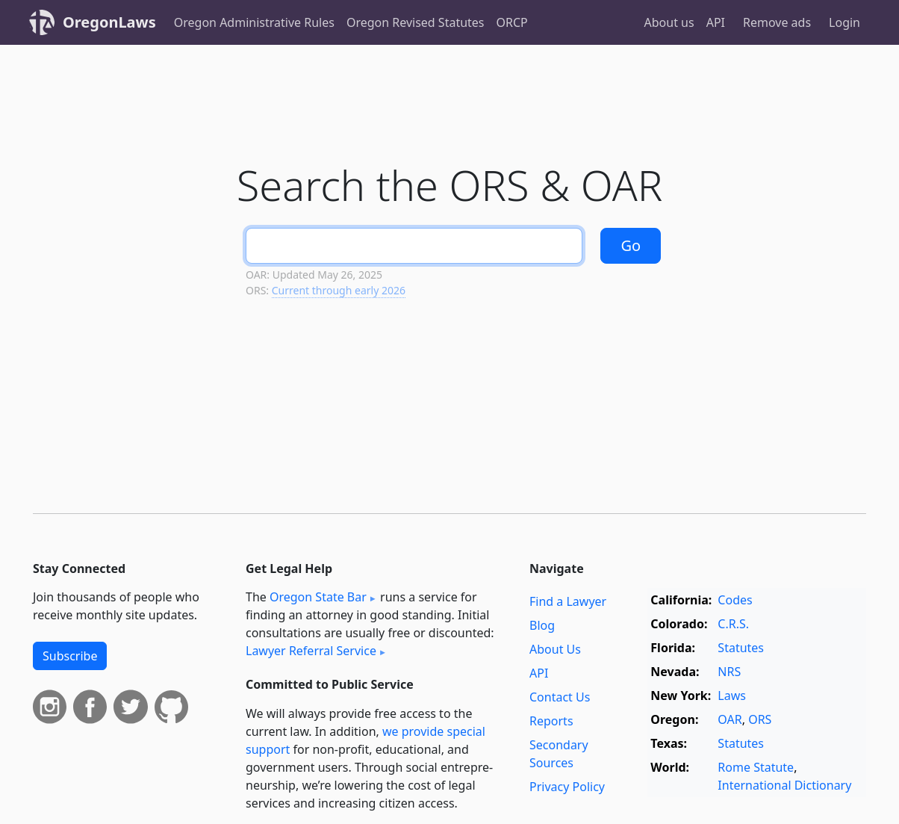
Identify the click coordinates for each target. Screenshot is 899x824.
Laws (732, 695)
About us (669, 22)
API (715, 22)
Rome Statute (756, 767)
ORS (759, 719)
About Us (555, 649)
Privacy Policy (567, 786)
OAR (729, 719)
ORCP (512, 22)
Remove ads (777, 22)
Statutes (741, 647)
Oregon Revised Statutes (415, 22)
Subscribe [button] (70, 656)
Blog (542, 625)
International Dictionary (784, 785)
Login (844, 22)
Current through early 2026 (338, 290)
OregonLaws (109, 22)
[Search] (414, 246)
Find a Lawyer (567, 601)
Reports (551, 721)
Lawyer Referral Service (311, 650)
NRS (729, 671)
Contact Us (559, 697)
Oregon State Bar (318, 597)
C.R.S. (733, 624)
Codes (735, 600)
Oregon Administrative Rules (254, 22)
